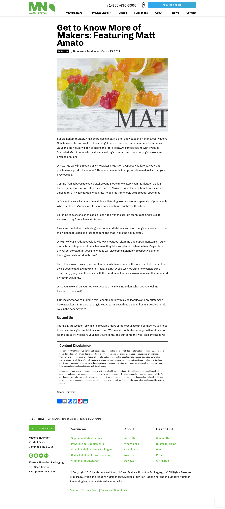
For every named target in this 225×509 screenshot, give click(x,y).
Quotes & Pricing (166, 444)
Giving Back (163, 460)
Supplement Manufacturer (87, 438)
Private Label (100, 12)
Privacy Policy (90, 490)
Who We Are (131, 444)
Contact (191, 12)
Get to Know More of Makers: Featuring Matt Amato (106, 35)
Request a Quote (172, 5)
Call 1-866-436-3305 (42, 428)
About (158, 12)
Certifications (132, 449)
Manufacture (74, 12)
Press (159, 455)
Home (32, 419)
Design (123, 12)
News (175, 12)
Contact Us (162, 438)
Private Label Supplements (87, 444)
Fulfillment (141, 12)
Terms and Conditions (113, 490)
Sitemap (75, 490)
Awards (129, 455)
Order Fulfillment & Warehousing (91, 455)
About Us (129, 438)
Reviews (129, 460)
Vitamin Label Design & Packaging (91, 449)
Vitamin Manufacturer (85, 460)
